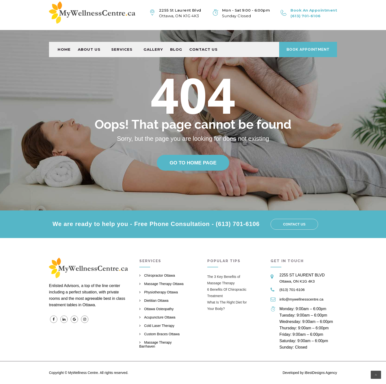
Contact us (203, 37)
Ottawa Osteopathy (159, 309)
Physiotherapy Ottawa (161, 292)
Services (121, 37)
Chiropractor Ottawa (159, 275)
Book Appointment (308, 37)
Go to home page (193, 162)
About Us (89, 37)
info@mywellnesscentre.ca (301, 299)
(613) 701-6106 (292, 290)
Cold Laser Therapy (159, 326)
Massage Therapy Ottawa (164, 284)
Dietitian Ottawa (156, 301)
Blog (176, 37)
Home (64, 37)
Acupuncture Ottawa (160, 317)
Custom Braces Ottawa (162, 334)
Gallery (153, 37)
